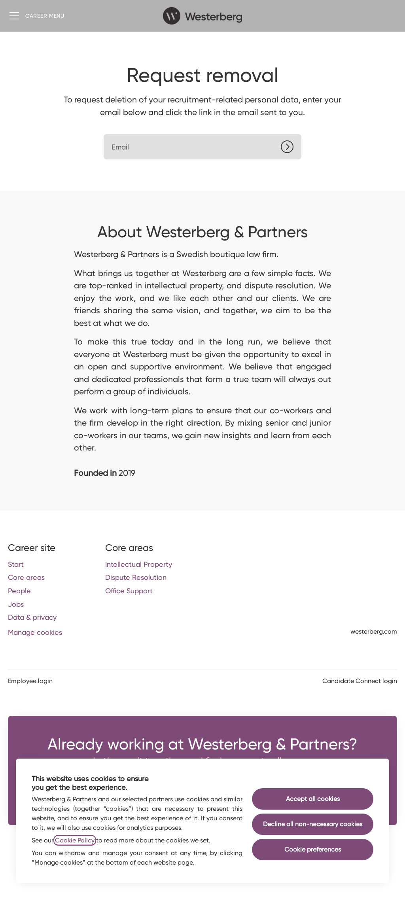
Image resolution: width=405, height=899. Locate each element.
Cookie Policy (75, 840)
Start (16, 564)
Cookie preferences (312, 849)
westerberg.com (373, 631)
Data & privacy (32, 617)
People (19, 591)
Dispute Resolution (136, 577)
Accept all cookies (313, 798)
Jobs (16, 604)
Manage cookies (35, 632)
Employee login (30, 681)
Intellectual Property (138, 564)
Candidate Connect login (359, 681)
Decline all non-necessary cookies (312, 824)
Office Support (129, 591)
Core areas (26, 577)
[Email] (202, 146)
